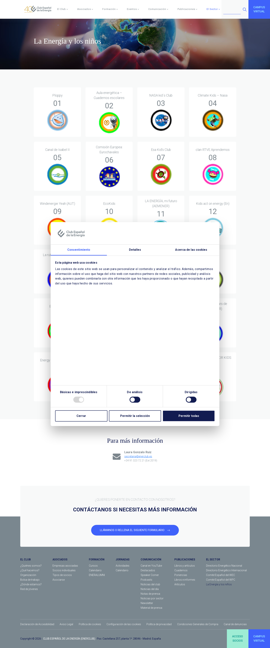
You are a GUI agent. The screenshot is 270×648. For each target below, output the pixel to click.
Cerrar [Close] (81, 416)
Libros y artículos (184, 565)
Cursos (93, 565)
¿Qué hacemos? (29, 570)
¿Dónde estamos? (31, 584)
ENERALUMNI (97, 575)
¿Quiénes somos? (31, 565)
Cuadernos (181, 570)
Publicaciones (187, 9)
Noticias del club (150, 584)
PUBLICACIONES (184, 559)
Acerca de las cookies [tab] (191, 249)
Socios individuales (64, 570)
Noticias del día (150, 589)
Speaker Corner (150, 575)
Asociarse (58, 579)
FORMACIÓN (96, 559)
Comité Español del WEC (220, 575)
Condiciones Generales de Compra (197, 624)
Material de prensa (151, 607)
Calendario (95, 570)
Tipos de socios (62, 575)
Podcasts (146, 579)
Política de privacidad (159, 624)
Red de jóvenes (29, 589)
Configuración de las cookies (123, 624)
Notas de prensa (150, 593)
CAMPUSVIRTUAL (259, 9)
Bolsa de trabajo (30, 579)
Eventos (133, 9)
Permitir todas (188, 416)
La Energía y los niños (219, 584)
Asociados (85, 9)
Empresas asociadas (65, 565)
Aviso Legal (66, 624)
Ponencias (180, 575)
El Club (62, 9)
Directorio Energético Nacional (224, 565)
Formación (110, 9)
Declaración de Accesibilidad (37, 624)
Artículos (179, 584)
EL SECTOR (213, 559)
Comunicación (158, 9)
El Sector (213, 9)
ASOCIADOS (60, 559)
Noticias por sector (152, 598)
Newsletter (147, 603)
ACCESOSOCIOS (237, 638)
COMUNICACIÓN (151, 559)
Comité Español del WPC (220, 579)
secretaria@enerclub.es (138, 456)
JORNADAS (123, 559)
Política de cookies (90, 624)
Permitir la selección (135, 416)
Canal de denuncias (235, 624)
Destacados (148, 570)
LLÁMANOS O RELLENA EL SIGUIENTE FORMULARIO (135, 530)
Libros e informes (184, 579)
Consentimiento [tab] (78, 249)
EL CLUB (25, 559)
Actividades (122, 565)
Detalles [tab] (135, 249)
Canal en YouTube (151, 565)
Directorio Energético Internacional (226, 570)
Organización (28, 575)
